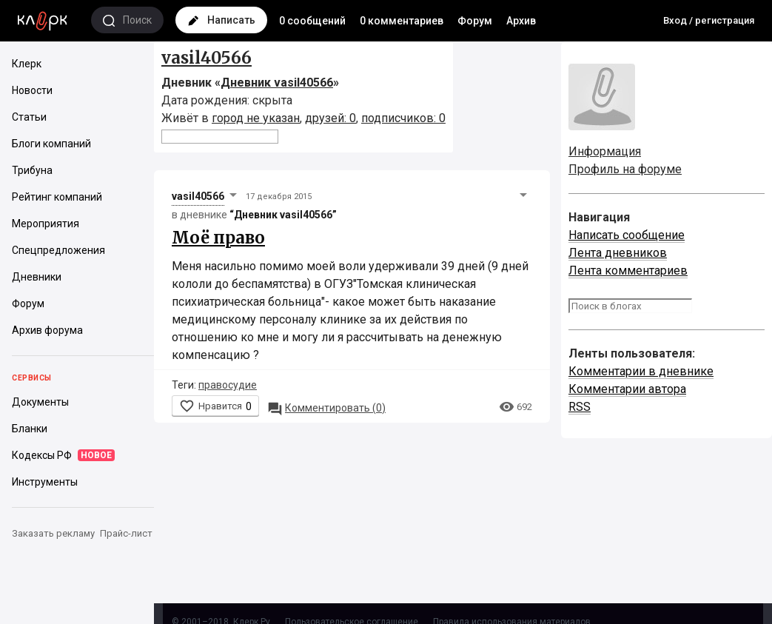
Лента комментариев (628, 271)
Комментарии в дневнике (641, 371)
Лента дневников (617, 253)
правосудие (227, 385)
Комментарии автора (627, 389)
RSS (579, 407)
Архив (521, 21)
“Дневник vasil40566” (283, 215)
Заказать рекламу (53, 533)
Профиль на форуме (625, 169)
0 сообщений (312, 21)
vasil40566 (206, 57)
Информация (604, 151)
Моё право (218, 237)
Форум (474, 21)
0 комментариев (401, 21)
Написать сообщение (626, 235)
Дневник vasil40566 (277, 83)
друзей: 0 (330, 118)
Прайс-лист (126, 533)
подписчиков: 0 (403, 118)
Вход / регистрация (708, 20)
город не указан (256, 118)
